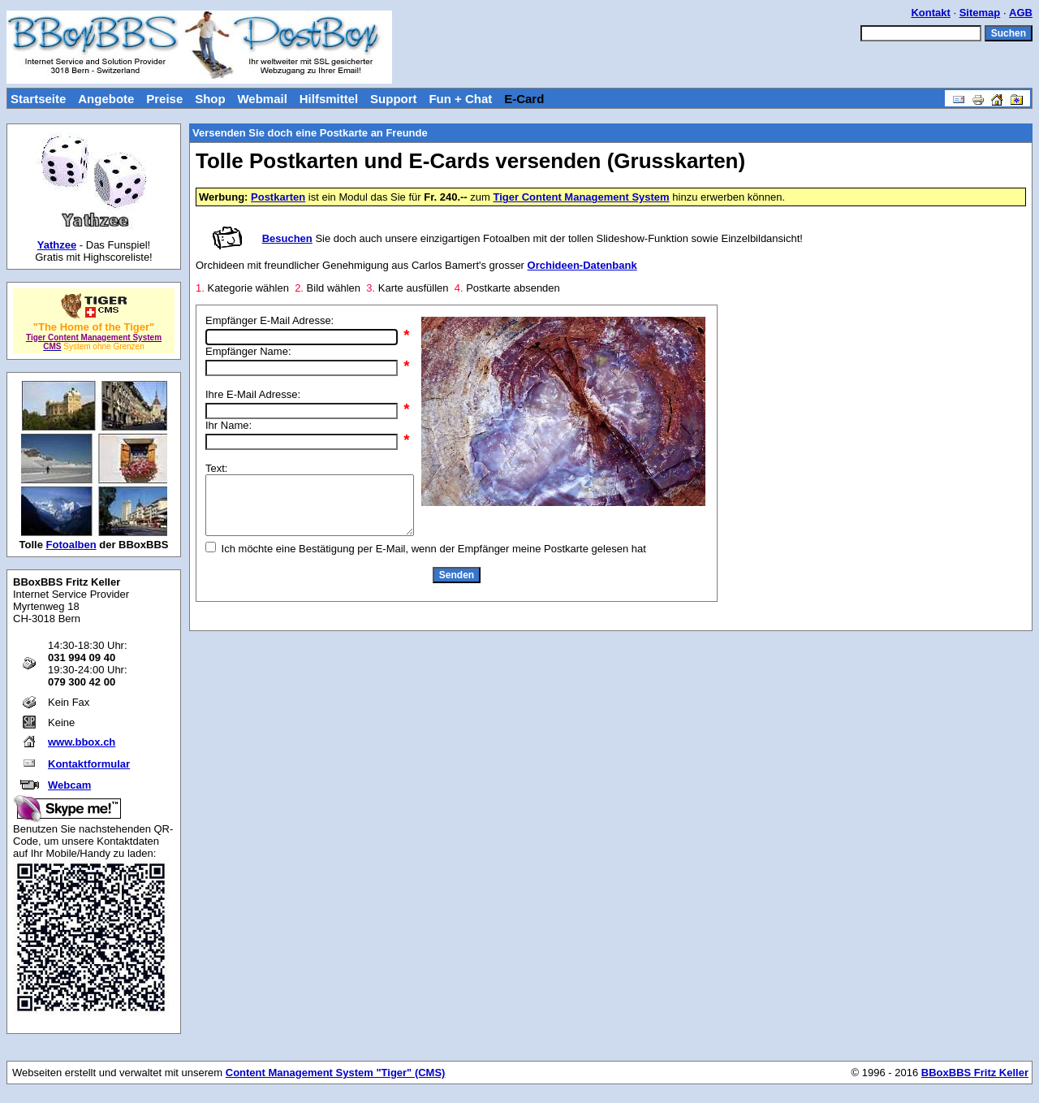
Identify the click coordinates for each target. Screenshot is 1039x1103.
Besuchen (287, 238)
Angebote (106, 99)
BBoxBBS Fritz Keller (974, 1072)
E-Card (524, 99)
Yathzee (56, 245)
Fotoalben (71, 545)
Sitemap (980, 12)
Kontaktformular (89, 764)
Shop (210, 99)
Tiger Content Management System (581, 197)
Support (393, 99)
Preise (164, 99)
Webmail (262, 99)
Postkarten (278, 197)
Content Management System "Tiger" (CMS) (336, 1072)
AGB (1021, 12)
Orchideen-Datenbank (582, 265)
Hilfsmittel (329, 99)
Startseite (38, 99)
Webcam (69, 785)
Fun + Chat (460, 99)
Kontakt (930, 12)
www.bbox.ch (81, 742)
